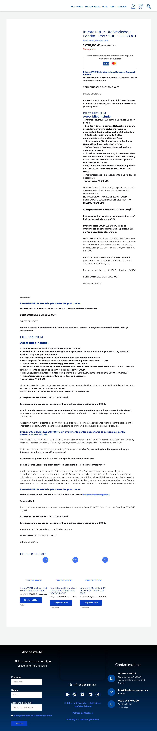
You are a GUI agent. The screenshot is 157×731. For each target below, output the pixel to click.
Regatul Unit (101, 39)
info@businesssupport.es (133, 690)
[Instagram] (74, 694)
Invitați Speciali (95, 5)
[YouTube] (82, 694)
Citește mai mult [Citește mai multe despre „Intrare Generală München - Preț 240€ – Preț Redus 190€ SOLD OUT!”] (62, 602)
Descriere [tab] (25, 296)
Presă (114, 5)
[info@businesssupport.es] (111, 692)
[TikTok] (97, 694)
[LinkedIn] (90, 694)
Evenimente (80, 5)
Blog (106, 5)
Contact (122, 5)
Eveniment (88, 39)
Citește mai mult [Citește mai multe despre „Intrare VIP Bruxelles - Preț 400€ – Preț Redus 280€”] (32, 599)
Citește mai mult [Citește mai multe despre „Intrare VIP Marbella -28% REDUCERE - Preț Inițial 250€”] (92, 602)
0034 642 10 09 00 (128, 700)
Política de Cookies (82, 712)
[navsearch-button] (148, 5)
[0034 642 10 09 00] (111, 704)
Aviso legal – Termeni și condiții (82, 719)
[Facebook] (67, 694)
